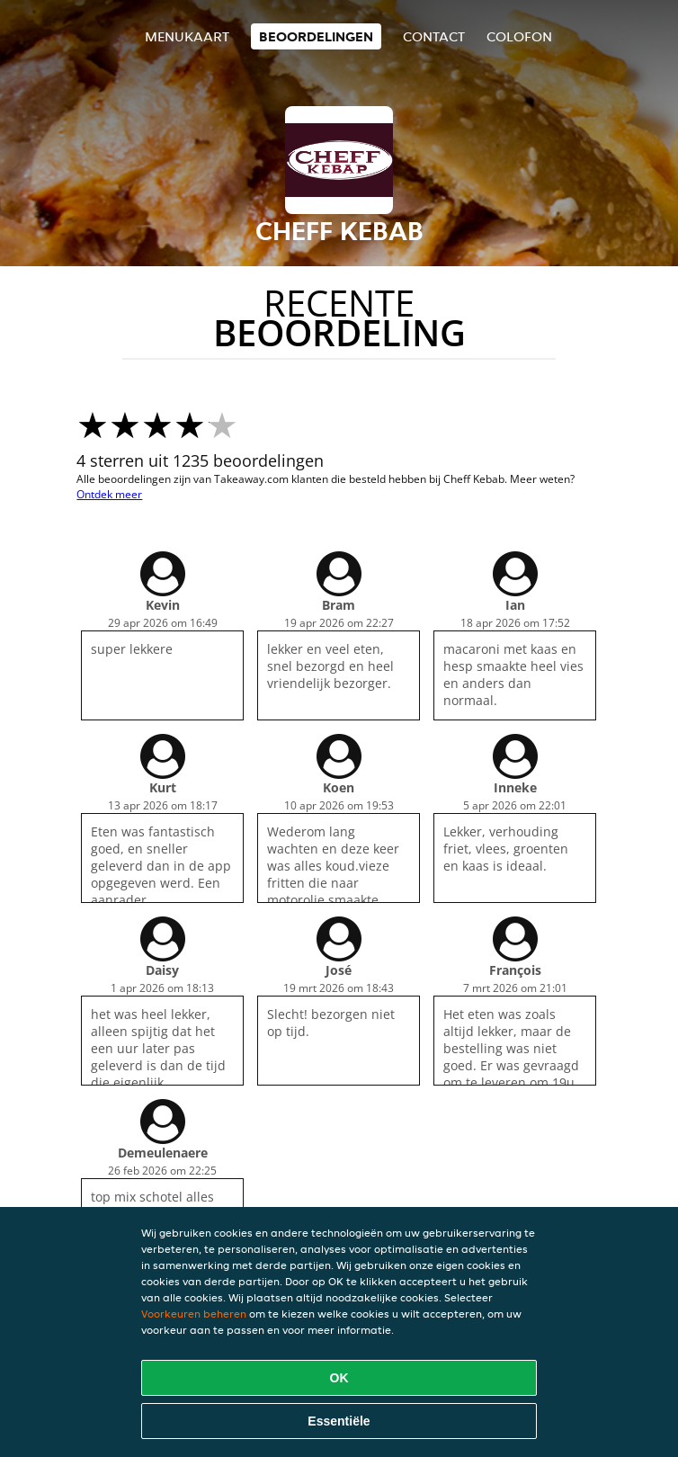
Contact (434, 36)
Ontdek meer (109, 494)
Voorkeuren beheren (193, 1313)
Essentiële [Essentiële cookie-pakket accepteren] (339, 1421)
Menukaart (187, 36)
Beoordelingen (316, 36)
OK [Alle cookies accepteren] (339, 1378)
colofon (519, 36)
